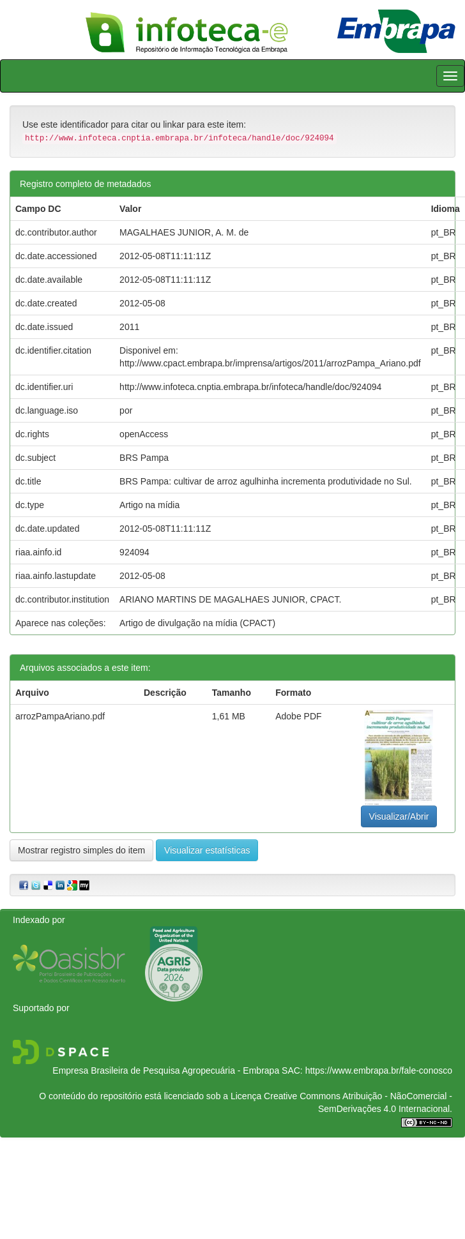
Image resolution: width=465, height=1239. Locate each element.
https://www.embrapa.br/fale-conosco (378, 1070)
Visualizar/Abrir (399, 816)
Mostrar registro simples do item (81, 850)
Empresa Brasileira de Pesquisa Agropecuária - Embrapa (165, 1070)
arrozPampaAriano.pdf (60, 716)
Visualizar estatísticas (207, 850)
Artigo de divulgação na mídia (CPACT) (197, 623)
